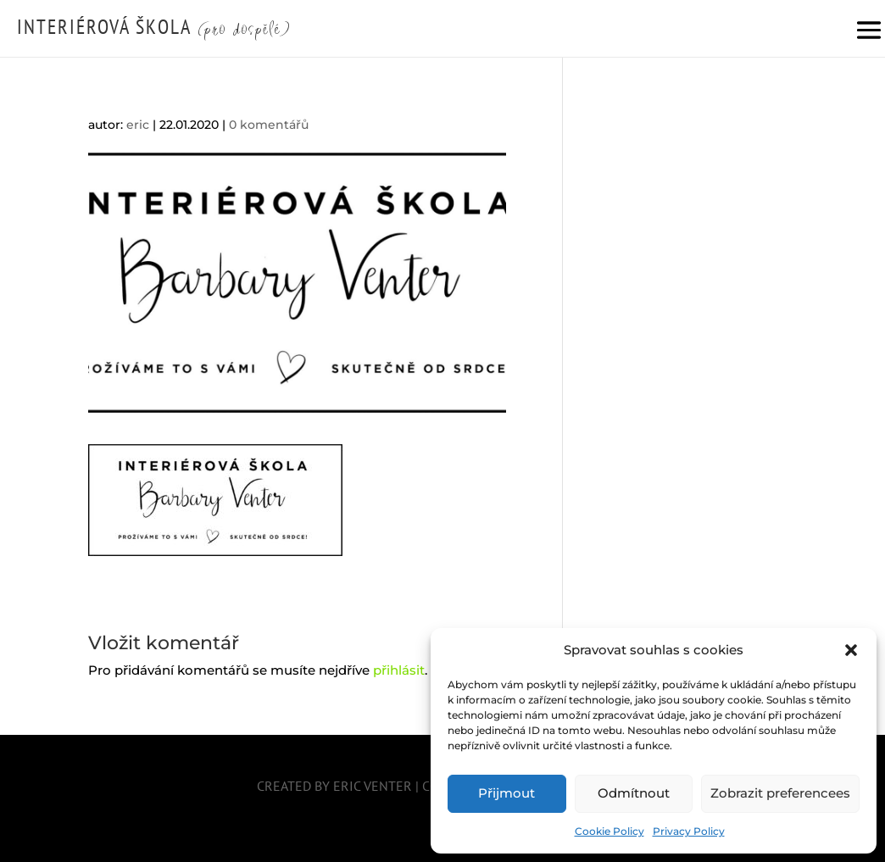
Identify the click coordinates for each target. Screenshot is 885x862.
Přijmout (506, 793)
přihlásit (399, 670)
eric (137, 124)
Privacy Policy (689, 831)
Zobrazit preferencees (780, 793)
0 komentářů (269, 124)
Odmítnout (634, 793)
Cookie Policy (609, 831)
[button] (851, 650)
